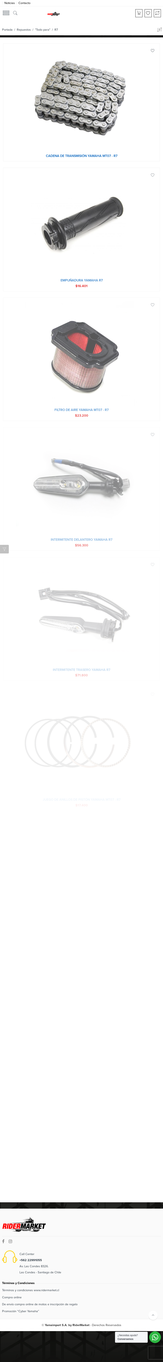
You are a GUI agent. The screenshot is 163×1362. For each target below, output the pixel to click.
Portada (7, 30)
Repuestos (24, 30)
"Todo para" (42, 30)
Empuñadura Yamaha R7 (82, 283)
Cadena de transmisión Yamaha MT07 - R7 (81, 156)
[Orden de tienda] (159, 30)
